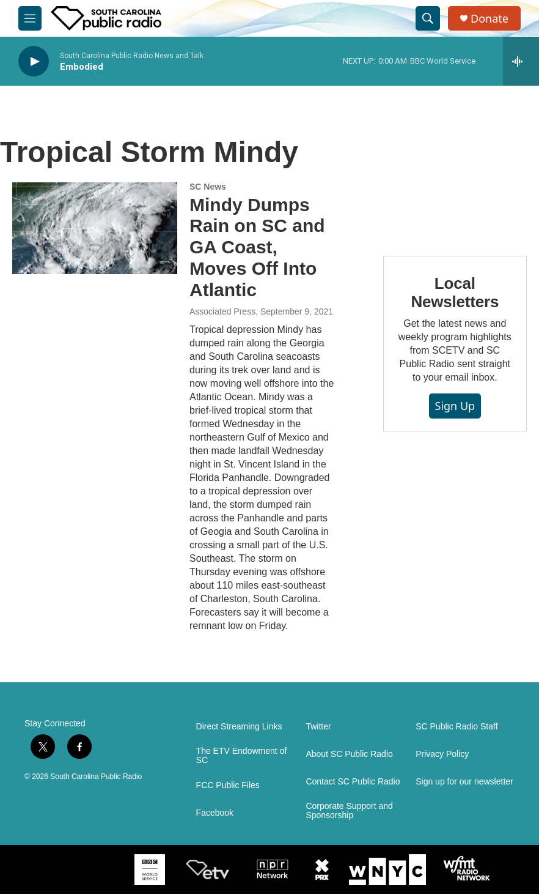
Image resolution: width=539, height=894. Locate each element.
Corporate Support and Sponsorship (349, 811)
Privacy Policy (442, 754)
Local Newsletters (455, 292)
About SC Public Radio (349, 754)
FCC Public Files (228, 785)
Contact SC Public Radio (353, 781)
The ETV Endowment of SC (241, 756)
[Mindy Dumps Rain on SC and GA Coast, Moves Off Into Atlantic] (94, 228)
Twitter (318, 726)
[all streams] (521, 61)
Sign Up (455, 405)
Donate (489, 18)
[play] (33, 61)
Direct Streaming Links (239, 726)
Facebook (214, 813)
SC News (207, 187)
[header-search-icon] (428, 18)
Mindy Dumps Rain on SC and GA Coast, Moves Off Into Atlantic (257, 247)
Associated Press (222, 311)
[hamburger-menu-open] (30, 18)
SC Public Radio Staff (456, 726)
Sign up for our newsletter (464, 781)
